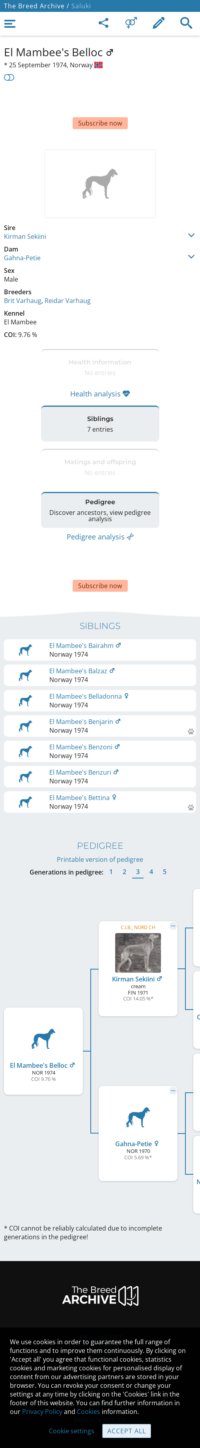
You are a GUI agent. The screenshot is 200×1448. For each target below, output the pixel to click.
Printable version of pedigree (100, 819)
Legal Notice (100, 1298)
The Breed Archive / (36, 6)
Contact (100, 1314)
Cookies (88, 1411)
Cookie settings (71, 1431)
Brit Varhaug (22, 276)
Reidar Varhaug (68, 276)
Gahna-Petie (22, 234)
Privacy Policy (42, 1411)
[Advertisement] (100, 102)
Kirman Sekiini (25, 212)
